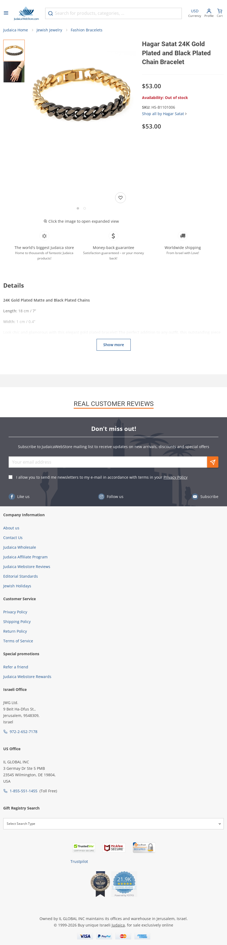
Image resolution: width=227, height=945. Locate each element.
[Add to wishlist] (120, 197)
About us (11, 527)
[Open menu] (6, 13)
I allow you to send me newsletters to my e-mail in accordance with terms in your (101, 477)
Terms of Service (18, 640)
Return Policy (15, 631)
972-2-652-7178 (23, 731)
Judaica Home (15, 29)
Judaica (118, 925)
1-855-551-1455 (23, 790)
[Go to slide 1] (78, 208)
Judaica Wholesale (19, 547)
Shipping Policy (17, 621)
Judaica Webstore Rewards (27, 676)
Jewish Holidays (17, 585)
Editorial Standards (20, 576)
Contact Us (13, 537)
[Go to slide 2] (84, 208)
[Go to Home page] (26, 13)
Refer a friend (15, 666)
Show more (113, 344)
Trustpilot (79, 861)
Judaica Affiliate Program (25, 556)
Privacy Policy (175, 477)
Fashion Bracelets (86, 29)
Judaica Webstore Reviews (26, 566)
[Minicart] (220, 14)
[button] (81, 94)
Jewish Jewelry (49, 29)
